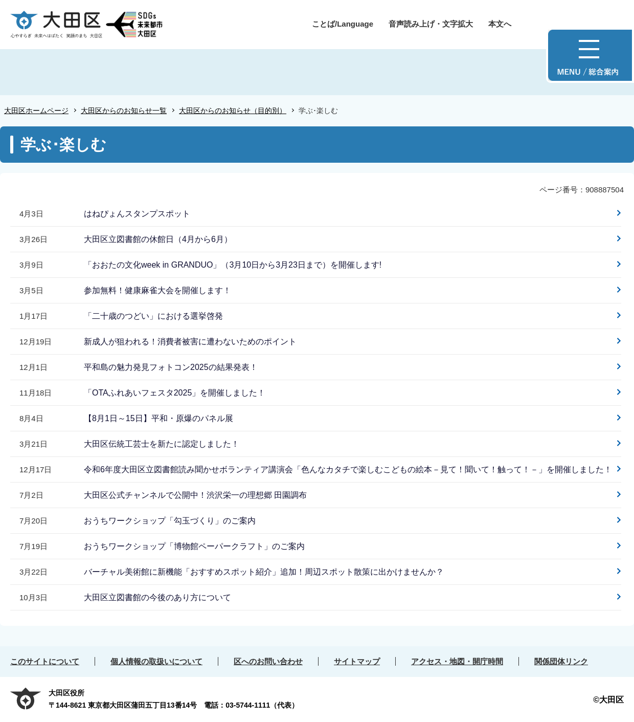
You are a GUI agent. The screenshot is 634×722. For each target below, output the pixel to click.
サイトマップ (357, 661)
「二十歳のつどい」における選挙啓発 (153, 316)
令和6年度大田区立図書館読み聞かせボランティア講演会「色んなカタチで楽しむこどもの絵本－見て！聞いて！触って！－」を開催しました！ (348, 469)
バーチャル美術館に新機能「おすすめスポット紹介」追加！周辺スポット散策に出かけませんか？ (264, 571)
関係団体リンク (561, 661)
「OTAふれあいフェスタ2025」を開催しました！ (174, 392)
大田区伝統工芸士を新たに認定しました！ (161, 444)
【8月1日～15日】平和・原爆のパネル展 (158, 418)
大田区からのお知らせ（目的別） (232, 110)
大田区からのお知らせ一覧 (124, 110)
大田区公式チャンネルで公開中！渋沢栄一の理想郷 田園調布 (195, 495)
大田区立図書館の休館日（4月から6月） (158, 239)
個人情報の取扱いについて (156, 661)
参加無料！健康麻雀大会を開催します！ (157, 290)
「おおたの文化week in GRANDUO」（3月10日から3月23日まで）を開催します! (232, 264)
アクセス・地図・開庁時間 (457, 661)
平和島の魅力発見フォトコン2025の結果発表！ (171, 367)
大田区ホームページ (36, 110)
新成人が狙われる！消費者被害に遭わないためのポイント (190, 341)
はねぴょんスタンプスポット (137, 213)
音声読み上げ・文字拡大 (431, 23)
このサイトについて (44, 661)
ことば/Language (342, 23)
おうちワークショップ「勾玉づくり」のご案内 (170, 520)
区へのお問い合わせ (268, 661)
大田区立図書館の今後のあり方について (157, 597)
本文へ (499, 23)
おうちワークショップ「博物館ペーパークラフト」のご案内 (194, 546)
